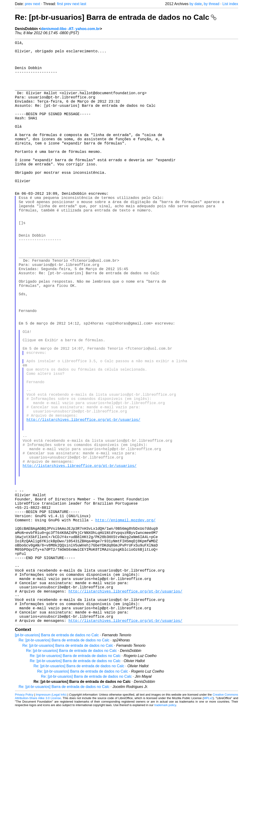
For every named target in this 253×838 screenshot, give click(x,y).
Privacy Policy (24, 824)
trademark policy (165, 834)
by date (196, 4)
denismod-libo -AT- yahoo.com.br (70, 29)
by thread (211, 4)
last (83, 4)
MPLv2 (208, 827)
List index (230, 4)
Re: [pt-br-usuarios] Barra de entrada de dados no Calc (115, 17)
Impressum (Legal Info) (51, 824)
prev (28, 4)
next (36, 4)
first (60, 4)
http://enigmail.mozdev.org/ (125, 627)
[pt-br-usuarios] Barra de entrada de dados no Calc (57, 764)
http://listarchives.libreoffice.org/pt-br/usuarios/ (83, 504)
